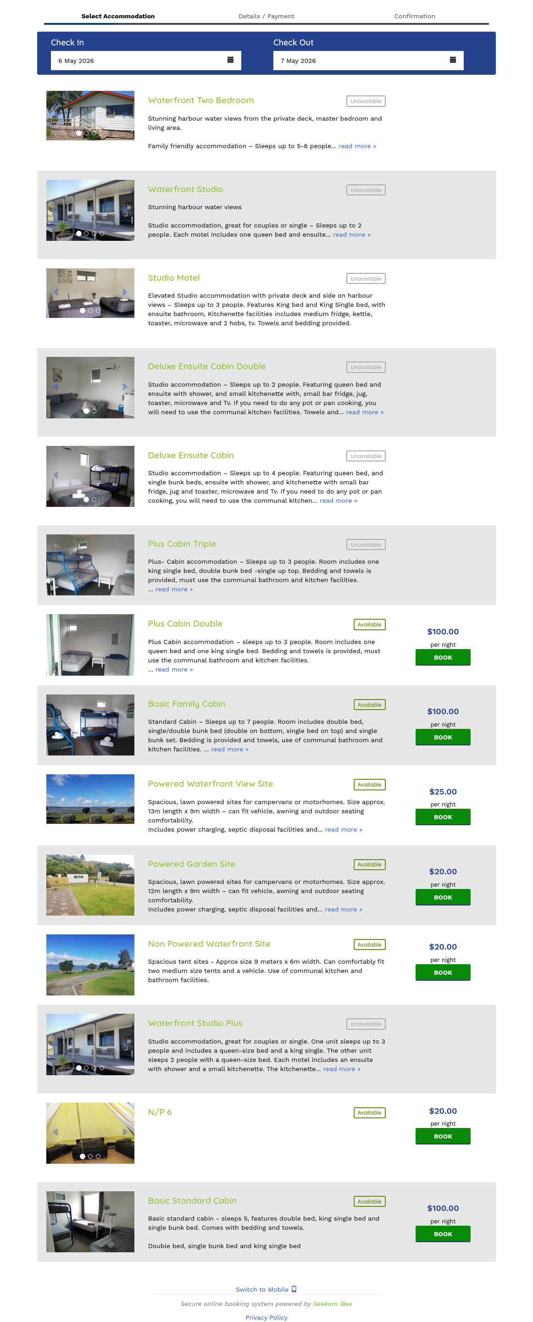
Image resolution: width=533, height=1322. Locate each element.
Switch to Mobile (266, 1289)
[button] (146, 60)
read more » (357, 146)
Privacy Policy (266, 1317)
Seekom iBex (332, 1303)
